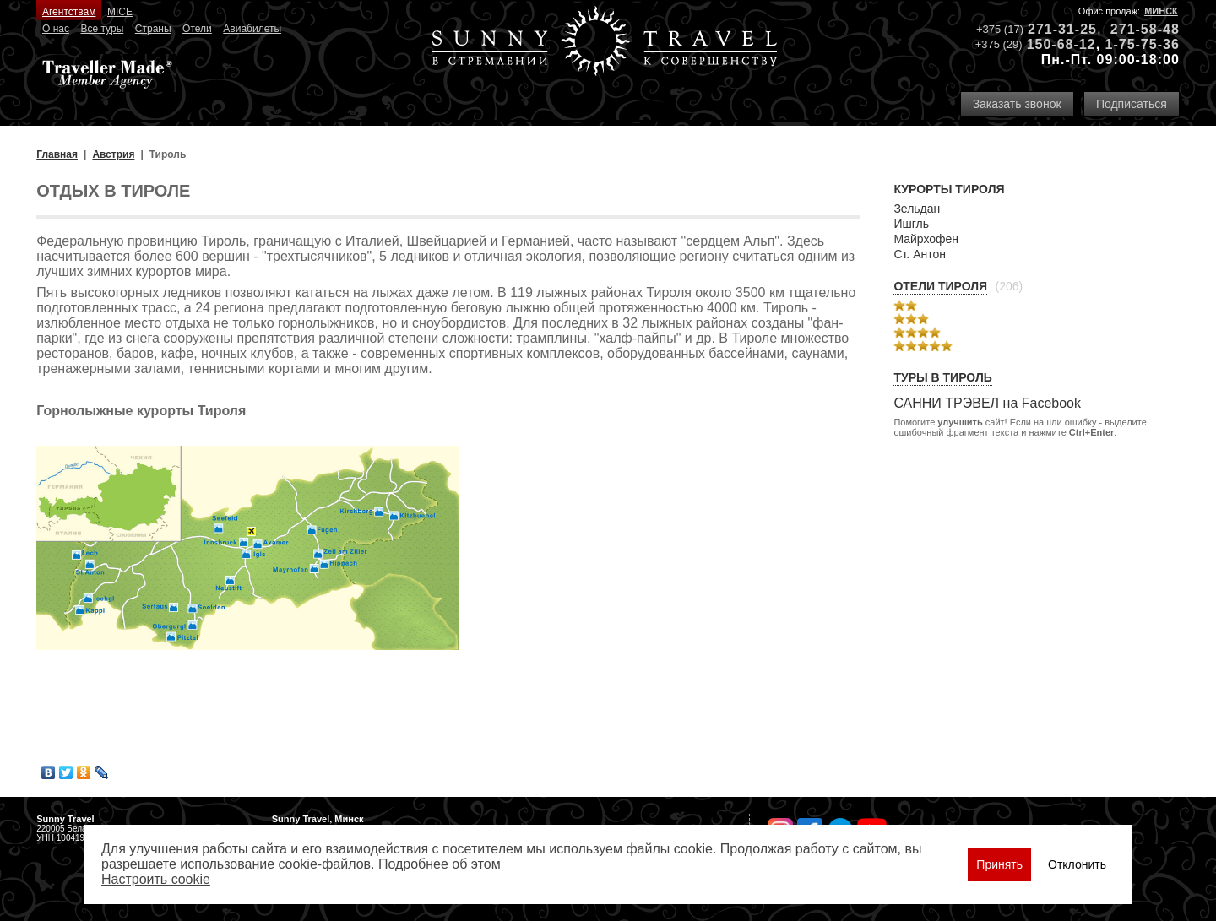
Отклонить (1077, 864)
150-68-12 (1061, 44)
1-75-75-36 (1142, 44)
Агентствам (68, 12)
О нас (55, 29)
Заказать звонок (1017, 104)
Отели (197, 29)
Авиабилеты (252, 29)
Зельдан (916, 208)
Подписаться (1131, 104)
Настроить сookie (155, 879)
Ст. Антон (919, 254)
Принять (999, 864)
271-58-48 (1145, 29)
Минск (1161, 11)
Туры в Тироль (942, 377)
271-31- (1054, 29)
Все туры (101, 29)
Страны (153, 29)
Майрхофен (925, 239)
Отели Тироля (940, 286)
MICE (120, 12)
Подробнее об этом (439, 864)
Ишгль (911, 223)
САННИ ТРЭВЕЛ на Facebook (987, 403)
